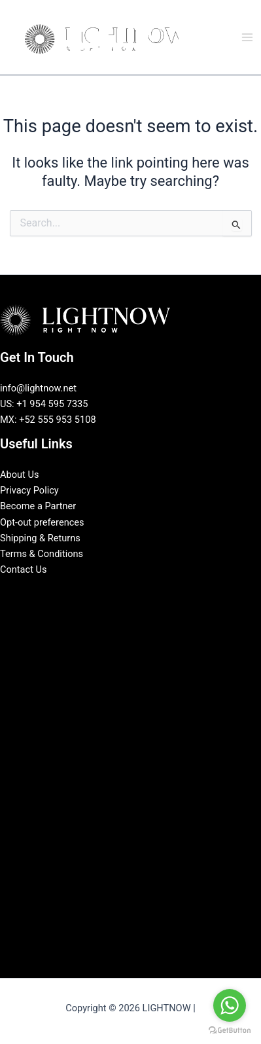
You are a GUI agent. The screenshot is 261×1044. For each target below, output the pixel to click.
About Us (19, 474)
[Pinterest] (160, 592)
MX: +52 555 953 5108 (48, 419)
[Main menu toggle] (247, 37)
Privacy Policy (29, 490)
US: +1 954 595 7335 (44, 404)
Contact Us (23, 569)
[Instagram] (141, 592)
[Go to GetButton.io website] (230, 1030)
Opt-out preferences (42, 522)
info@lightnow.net (38, 388)
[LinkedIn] (121, 592)
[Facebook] (101, 592)
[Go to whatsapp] (229, 1005)
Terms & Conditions (41, 554)
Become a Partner (38, 506)
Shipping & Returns (40, 538)
